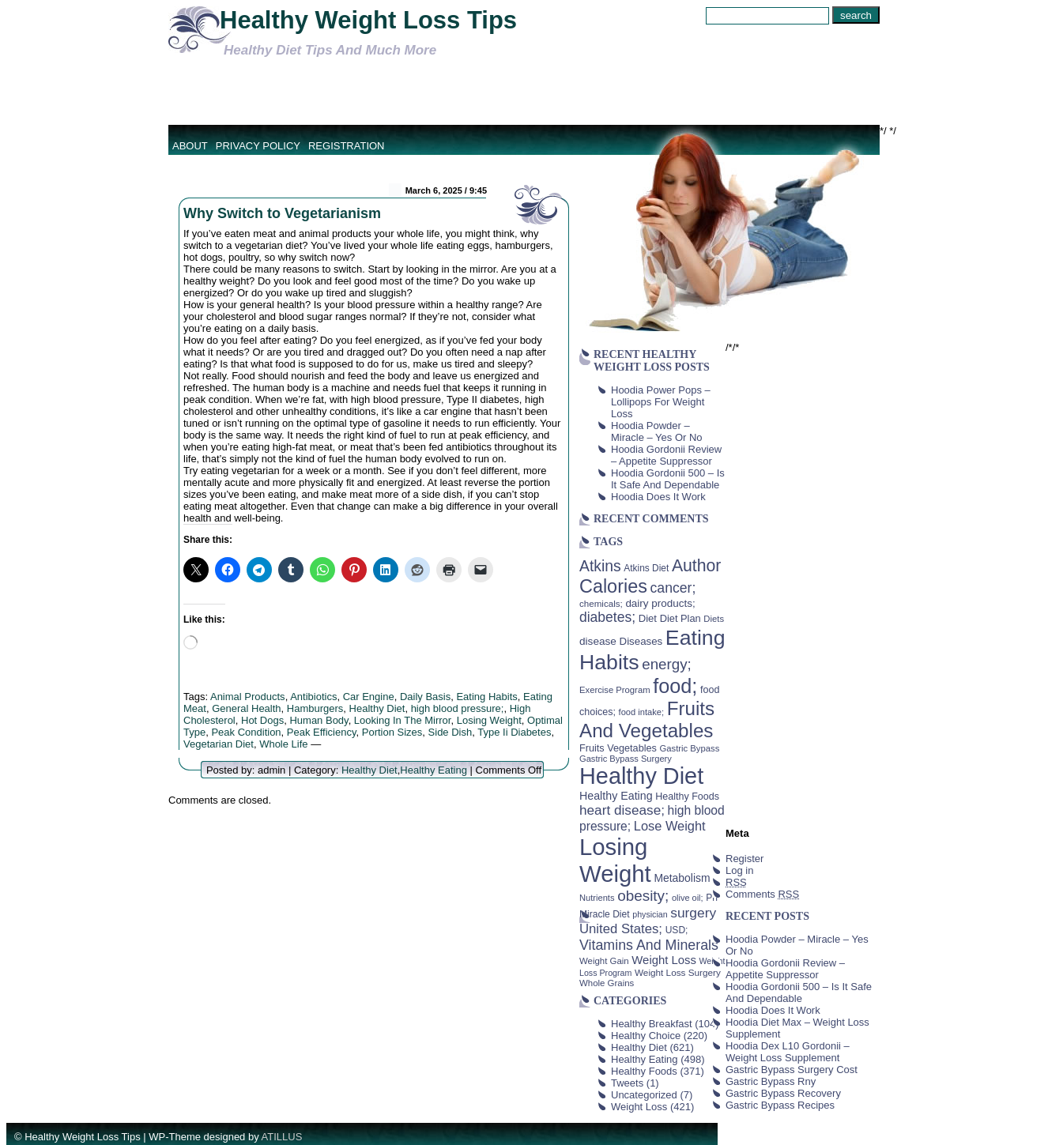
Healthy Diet (377, 708)
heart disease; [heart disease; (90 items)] (622, 810)
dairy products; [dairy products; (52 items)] (660, 603)
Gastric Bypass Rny (771, 1081)
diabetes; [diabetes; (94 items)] (607, 617)
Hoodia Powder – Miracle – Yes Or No (657, 431)
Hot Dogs (262, 720)
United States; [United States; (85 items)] (620, 928)
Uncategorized (644, 1095)
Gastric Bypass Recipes (780, 1105)
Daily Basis (425, 696)
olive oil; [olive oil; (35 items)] (687, 897)
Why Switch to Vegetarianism (282, 213)
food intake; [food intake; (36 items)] (642, 712)
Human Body (318, 720)
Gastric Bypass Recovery (783, 1093)
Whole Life (283, 744)
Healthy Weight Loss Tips (368, 20)
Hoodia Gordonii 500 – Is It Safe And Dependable (668, 479)
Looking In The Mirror (402, 720)
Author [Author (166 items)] (697, 565)
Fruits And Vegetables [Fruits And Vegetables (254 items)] (646, 719)
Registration (346, 146)
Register (744, 858)
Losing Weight (489, 720)
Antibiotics (313, 696)
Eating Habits (486, 696)
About (190, 146)
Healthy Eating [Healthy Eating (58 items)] (616, 795)
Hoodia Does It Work (658, 497)
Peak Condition (246, 732)
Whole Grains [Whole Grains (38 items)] (606, 983)
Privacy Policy (258, 146)
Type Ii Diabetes (514, 732)
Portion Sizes (392, 732)
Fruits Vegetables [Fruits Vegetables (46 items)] (618, 748)
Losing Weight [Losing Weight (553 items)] (615, 860)
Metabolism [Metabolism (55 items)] (682, 878)
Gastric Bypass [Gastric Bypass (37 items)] (690, 748)
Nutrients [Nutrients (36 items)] (597, 897)
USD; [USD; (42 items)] (676, 930)
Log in (739, 870)
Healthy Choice (645, 1035)
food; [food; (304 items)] (675, 686)
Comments (762, 894)
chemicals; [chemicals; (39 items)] (601, 603)
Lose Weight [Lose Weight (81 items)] (670, 826)
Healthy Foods (644, 1071)
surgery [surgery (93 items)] (693, 913)
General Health (246, 708)
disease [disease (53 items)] (597, 641)
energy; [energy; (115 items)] (667, 664)
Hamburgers (315, 708)
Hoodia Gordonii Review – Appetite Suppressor (666, 455)
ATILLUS (282, 1137)
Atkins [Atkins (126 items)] (600, 565)
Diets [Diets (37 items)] (713, 618)
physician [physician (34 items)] (649, 914)
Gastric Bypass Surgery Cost (792, 1069)
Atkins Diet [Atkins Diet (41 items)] (646, 568)
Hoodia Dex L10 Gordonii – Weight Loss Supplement (788, 1052)
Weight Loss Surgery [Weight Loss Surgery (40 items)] (678, 972)
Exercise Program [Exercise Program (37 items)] (614, 690)
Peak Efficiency (321, 732)
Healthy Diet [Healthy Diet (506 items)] (641, 776)
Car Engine (368, 696)
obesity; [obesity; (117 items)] (643, 895)
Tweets (627, 1083)
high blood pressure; (457, 708)
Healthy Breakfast (651, 1024)
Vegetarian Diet (218, 744)
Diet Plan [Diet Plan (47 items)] (680, 618)
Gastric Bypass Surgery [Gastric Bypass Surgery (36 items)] (625, 758)
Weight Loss (639, 1107)
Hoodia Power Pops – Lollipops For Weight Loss (661, 402)
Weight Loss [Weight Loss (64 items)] (663, 960)
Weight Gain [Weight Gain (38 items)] (604, 961)
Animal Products (247, 696)
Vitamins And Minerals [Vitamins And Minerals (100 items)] (648, 945)
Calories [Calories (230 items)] (613, 586)
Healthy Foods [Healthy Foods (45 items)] (687, 796)
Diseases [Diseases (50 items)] (641, 641)
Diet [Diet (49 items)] (648, 618)
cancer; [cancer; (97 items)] (673, 588)
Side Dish (450, 732)
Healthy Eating (433, 770)
